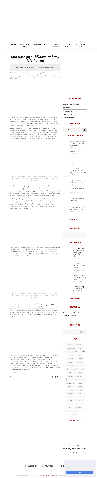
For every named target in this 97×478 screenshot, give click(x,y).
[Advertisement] (48, 29)
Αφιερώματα (68, 108)
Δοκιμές (45, 44)
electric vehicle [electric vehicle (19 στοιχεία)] (72, 365)
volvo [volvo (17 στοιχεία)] (76, 411)
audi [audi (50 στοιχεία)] (66, 351)
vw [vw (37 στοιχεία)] (83, 411)
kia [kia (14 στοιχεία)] (83, 379)
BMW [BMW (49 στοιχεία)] (83, 351)
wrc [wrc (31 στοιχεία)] (75, 414)
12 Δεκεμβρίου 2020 (78, 270)
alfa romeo (17, 377)
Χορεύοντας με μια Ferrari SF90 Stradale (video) (79, 277)
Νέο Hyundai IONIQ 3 (75, 151)
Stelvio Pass (31, 377)
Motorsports (68, 118)
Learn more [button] (70, 468)
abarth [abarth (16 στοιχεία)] (70, 344)
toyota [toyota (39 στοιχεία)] (68, 411)
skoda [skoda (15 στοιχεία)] (79, 400)
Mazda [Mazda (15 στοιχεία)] (80, 386)
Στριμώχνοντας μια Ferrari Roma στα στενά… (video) (79, 289)
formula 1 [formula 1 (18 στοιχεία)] (79, 372)
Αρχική (13, 44)
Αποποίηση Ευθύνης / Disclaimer (49, 475)
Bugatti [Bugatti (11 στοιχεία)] (71, 355)
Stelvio (24, 377)
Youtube (47, 466)
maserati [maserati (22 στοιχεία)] (70, 386)
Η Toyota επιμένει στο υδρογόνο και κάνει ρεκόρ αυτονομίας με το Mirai (79, 252)
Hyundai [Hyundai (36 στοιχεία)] (68, 379)
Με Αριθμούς (56, 46)
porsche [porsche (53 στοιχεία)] (80, 393)
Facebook (31, 466)
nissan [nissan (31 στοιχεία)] (80, 390)
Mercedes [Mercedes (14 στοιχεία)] (71, 390)
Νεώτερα (37, 44)
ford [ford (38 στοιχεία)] (69, 372)
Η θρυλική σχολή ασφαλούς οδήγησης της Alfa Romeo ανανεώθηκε (77, 143)
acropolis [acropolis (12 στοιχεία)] (79, 344)
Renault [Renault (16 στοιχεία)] (71, 400)
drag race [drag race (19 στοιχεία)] (71, 358)
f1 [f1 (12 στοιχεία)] (67, 369)
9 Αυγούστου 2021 (77, 293)
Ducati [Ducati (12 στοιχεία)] (70, 362)
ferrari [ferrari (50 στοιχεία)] (75, 369)
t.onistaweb (73, 315)
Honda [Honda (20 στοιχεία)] (71, 376)
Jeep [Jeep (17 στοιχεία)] (76, 379)
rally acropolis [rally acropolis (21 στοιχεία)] (78, 397)
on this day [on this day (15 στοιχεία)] (70, 393)
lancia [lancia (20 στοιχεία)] (81, 383)
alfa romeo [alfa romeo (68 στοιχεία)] (71, 348)
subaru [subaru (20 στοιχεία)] (70, 404)
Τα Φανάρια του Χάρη (71, 104)
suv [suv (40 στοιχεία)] (70, 407)
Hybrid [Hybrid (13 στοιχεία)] (79, 376)
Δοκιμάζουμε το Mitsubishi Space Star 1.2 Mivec (79, 265)
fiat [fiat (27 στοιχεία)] (83, 369)
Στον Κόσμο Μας (25, 46)
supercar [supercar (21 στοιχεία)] (79, 404)
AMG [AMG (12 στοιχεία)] (80, 348)
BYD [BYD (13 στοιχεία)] (80, 355)
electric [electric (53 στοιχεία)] (79, 362)
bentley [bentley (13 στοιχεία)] (75, 351)
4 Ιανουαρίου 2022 (77, 281)
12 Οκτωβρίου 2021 (78, 258)
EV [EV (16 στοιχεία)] (82, 365)
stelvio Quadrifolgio (41, 377)
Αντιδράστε (67, 114)
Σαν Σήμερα (68, 46)
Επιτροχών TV (80, 46)
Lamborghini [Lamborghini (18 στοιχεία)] (70, 383)
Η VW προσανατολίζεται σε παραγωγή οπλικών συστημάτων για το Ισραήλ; (77, 190)
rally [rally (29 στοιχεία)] (68, 397)
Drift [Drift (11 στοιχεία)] (80, 358)
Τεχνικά (70, 443)
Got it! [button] (79, 472)
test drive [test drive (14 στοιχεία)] (78, 407)
